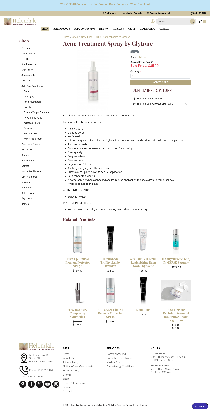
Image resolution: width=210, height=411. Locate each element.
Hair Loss (118, 29)
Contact (164, 29)
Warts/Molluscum (33, 138)
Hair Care (26, 59)
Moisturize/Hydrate (31, 171)
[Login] (152, 21)
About (131, 29)
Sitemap (67, 387)
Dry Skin (28, 107)
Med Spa (103, 29)
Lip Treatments (29, 176)
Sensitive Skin (31, 133)
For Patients (109, 13)
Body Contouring (84, 29)
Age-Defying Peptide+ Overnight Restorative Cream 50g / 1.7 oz (176, 315)
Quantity (135, 71)
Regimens (26, 198)
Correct (25, 165)
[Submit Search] (192, 21)
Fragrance (26, 187)
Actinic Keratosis (32, 101)
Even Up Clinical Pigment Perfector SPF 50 (77, 262)
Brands (25, 204)
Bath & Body (27, 193)
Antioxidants (27, 160)
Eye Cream (26, 149)
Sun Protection (29, 64)
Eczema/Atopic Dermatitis (37, 112)
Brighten (25, 155)
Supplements (28, 75)
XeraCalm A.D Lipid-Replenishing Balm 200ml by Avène (143, 262)
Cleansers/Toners (30, 144)
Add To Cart (160, 82)
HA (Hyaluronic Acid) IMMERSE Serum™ (176, 260)
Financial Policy (71, 371)
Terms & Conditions (74, 383)
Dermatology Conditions (120, 366)
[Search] (174, 21)
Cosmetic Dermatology (119, 358)
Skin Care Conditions (32, 86)
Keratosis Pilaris (32, 123)
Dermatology (61, 29)
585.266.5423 (35, 376)
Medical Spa (113, 362)
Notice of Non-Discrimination (79, 366)
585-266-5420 (199, 13)
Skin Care (26, 80)
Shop (45, 29)
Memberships (147, 29)
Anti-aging (29, 96)
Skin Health (27, 69)
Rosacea (28, 128)
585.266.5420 (45, 370)
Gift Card (26, 48)
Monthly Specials (132, 13)
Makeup (25, 182)
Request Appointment (158, 13)
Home (66, 354)
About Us (68, 358)
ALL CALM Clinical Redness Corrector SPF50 (110, 313)
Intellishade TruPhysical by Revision (110, 262)
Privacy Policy (70, 362)
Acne (26, 91)
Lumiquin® (143, 310)
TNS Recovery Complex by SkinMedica (77, 313)
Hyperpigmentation (33, 117)
